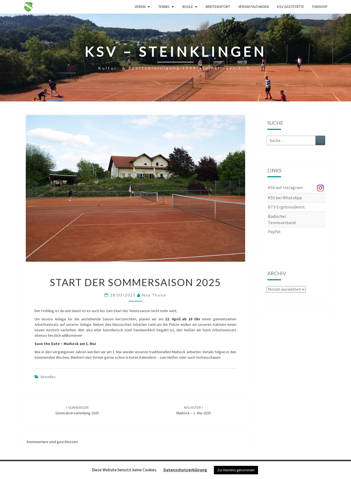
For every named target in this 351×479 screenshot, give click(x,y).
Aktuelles (48, 376)
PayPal (274, 231)
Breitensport (218, 6)
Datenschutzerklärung (185, 469)
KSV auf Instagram (285, 187)
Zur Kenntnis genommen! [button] (236, 470)
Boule (187, 6)
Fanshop (320, 6)
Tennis (163, 6)
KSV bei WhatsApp (285, 197)
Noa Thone (154, 295)
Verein (140, 6)
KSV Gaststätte (290, 6)
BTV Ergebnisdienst (286, 207)
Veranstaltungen (253, 6)
